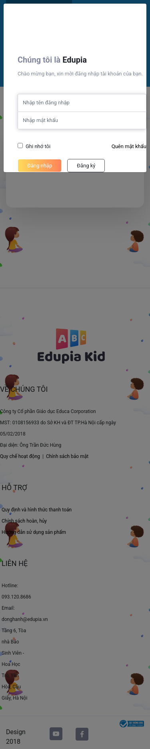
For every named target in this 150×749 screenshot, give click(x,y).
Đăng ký (86, 166)
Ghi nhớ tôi (38, 146)
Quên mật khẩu (129, 146)
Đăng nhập (39, 166)
